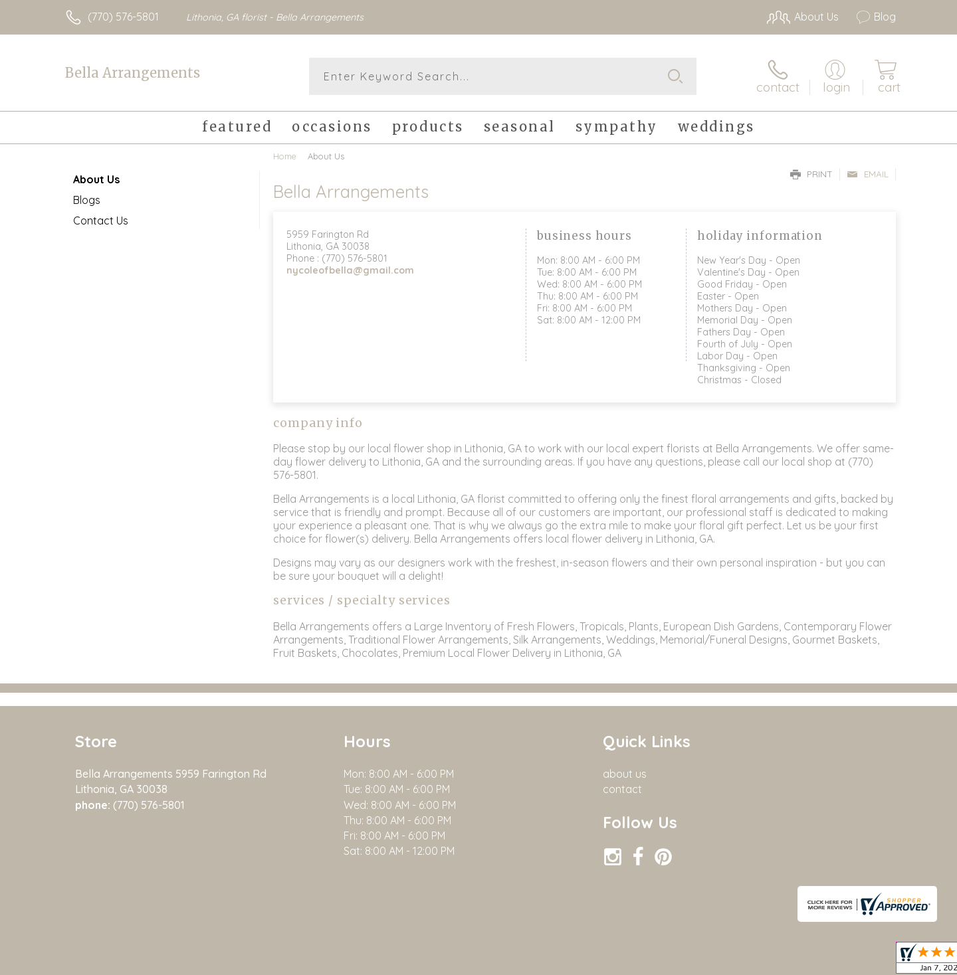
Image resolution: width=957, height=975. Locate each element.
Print (811, 174)
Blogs (86, 200)
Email (868, 174)
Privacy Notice (793, 961)
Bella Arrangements (132, 72)
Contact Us (100, 220)
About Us (96, 179)
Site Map (860, 961)
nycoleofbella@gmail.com (350, 270)
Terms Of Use (714, 961)
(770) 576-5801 (123, 16)
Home (284, 156)
